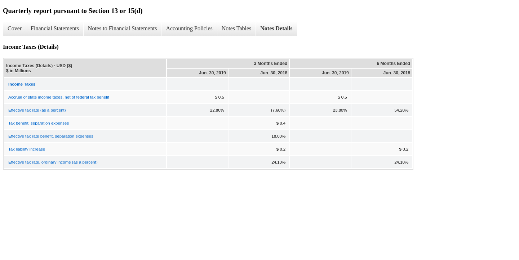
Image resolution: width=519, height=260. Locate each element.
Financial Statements (55, 28)
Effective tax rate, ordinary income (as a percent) (53, 162)
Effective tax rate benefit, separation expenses (50, 136)
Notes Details (276, 28)
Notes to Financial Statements (122, 28)
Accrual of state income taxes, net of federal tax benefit (58, 97)
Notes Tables (237, 28)
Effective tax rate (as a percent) (37, 110)
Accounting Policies (189, 28)
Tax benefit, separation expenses (38, 123)
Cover (15, 28)
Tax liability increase (26, 149)
